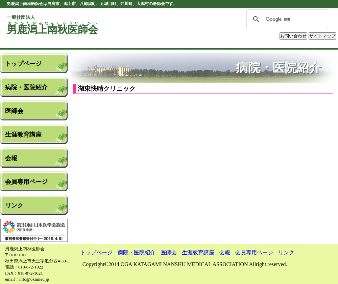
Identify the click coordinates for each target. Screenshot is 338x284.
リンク (14, 205)
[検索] (286, 19)
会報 (11, 158)
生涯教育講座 (23, 134)
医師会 (14, 111)
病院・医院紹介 (26, 87)
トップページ (23, 63)
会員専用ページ (26, 181)
